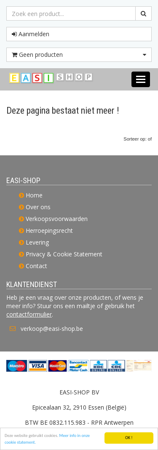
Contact (36, 266)
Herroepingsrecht (49, 230)
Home (34, 195)
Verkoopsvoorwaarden (57, 219)
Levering (37, 242)
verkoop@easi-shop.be (52, 329)
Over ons (38, 207)
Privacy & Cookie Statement (64, 254)
